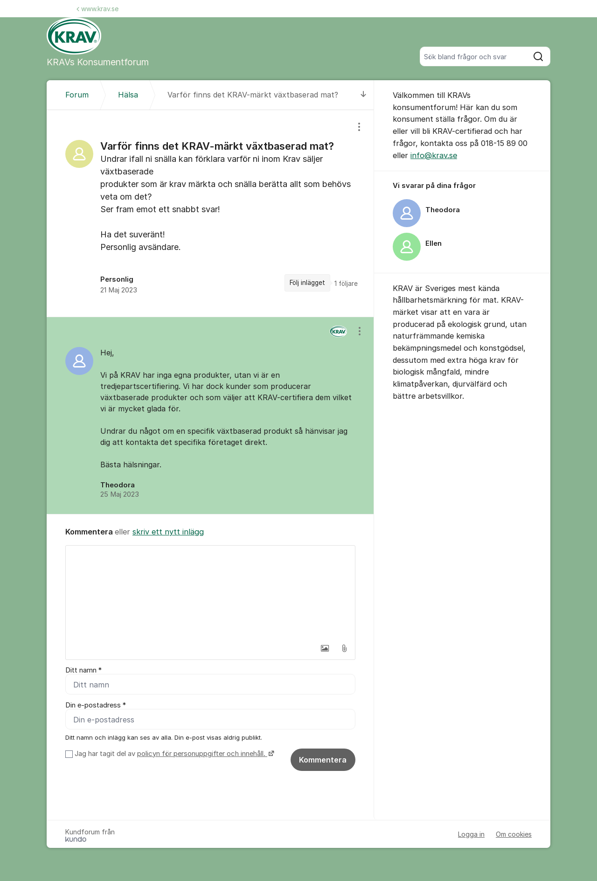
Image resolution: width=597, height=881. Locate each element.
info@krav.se (433, 155)
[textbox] (210, 592)
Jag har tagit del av (173, 754)
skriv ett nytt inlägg (168, 531)
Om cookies (514, 835)
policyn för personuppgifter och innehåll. (202, 754)
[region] (210, 213)
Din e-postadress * (95, 705)
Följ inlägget (307, 282)
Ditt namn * (83, 670)
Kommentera (323, 760)
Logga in (471, 835)
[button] (324, 648)
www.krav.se (97, 9)
